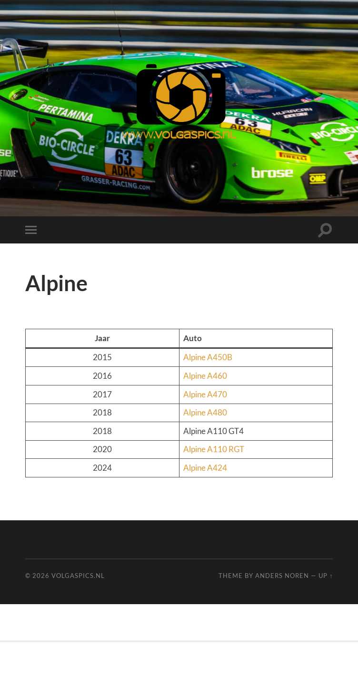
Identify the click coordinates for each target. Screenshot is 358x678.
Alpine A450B (207, 357)
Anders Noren (282, 575)
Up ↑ (325, 575)
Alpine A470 (205, 394)
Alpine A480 (205, 412)
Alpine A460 (205, 376)
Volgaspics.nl (78, 575)
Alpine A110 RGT (213, 449)
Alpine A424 (205, 468)
